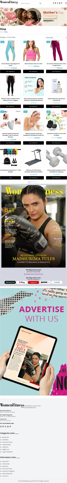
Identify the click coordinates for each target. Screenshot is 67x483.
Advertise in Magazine (8, 471)
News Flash (5, 461)
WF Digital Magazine (6, 415)
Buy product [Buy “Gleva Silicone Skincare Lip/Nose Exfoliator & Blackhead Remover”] (33, 106)
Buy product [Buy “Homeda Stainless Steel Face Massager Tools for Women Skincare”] (10, 143)
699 (10, 178)
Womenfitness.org (26, 481)
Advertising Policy (7, 473)
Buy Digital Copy (28, 274)
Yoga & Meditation (7, 452)
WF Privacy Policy (7, 468)
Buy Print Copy (39, 274)
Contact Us (3, 419)
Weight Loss (5, 449)
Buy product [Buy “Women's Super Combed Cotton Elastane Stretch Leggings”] (10, 106)
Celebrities (5, 440)
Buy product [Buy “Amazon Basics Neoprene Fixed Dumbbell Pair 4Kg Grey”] (56, 178)
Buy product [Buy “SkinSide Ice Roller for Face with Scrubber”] (56, 143)
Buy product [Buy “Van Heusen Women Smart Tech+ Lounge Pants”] (56, 71)
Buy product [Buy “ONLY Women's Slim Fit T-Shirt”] (33, 71)
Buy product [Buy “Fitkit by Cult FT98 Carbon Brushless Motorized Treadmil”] (33, 178)
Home (2, 32)
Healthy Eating (6, 444)
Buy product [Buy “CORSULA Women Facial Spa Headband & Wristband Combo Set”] (33, 143)
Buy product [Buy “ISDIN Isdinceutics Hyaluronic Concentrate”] (56, 106)
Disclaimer (5, 466)
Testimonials (5, 464)
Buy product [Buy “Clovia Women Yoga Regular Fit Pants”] (10, 71)
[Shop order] (56, 37)
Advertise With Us (5, 410)
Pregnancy (5, 447)
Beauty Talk (5, 437)
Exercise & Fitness (7, 442)
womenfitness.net (31, 407)
